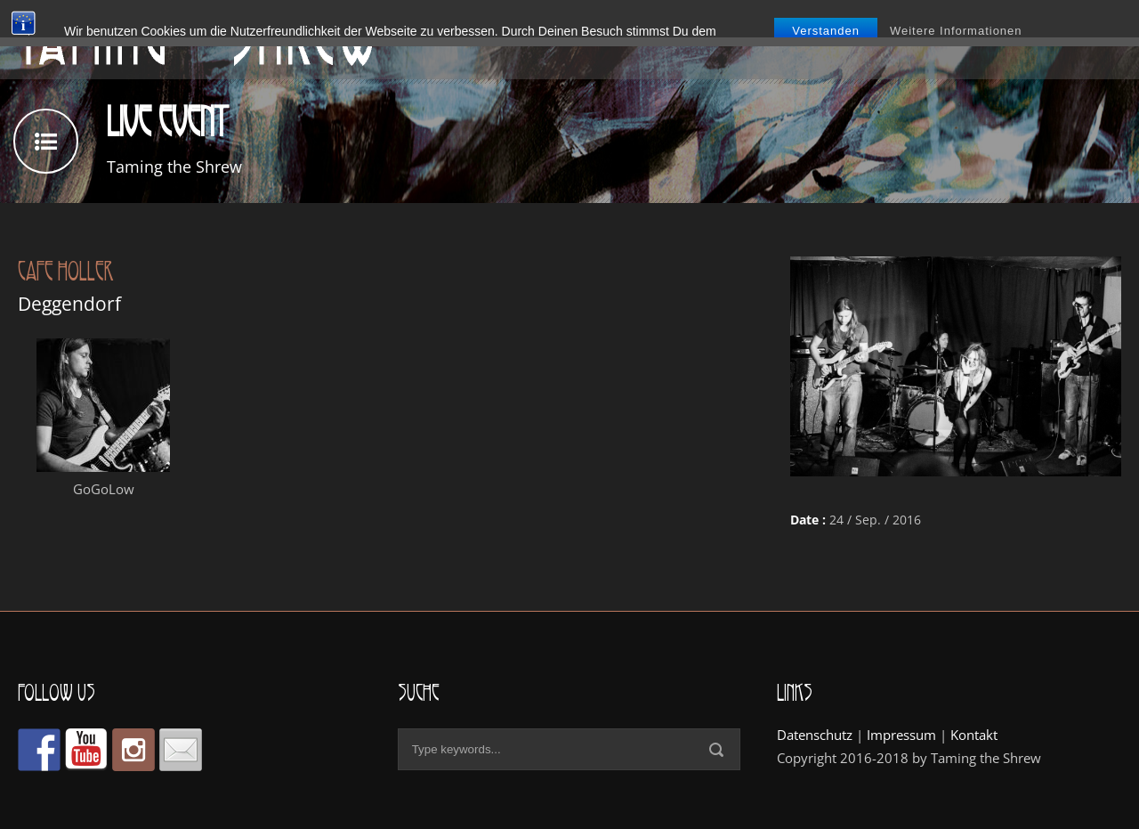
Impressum (901, 735)
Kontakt (974, 735)
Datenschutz (814, 735)
